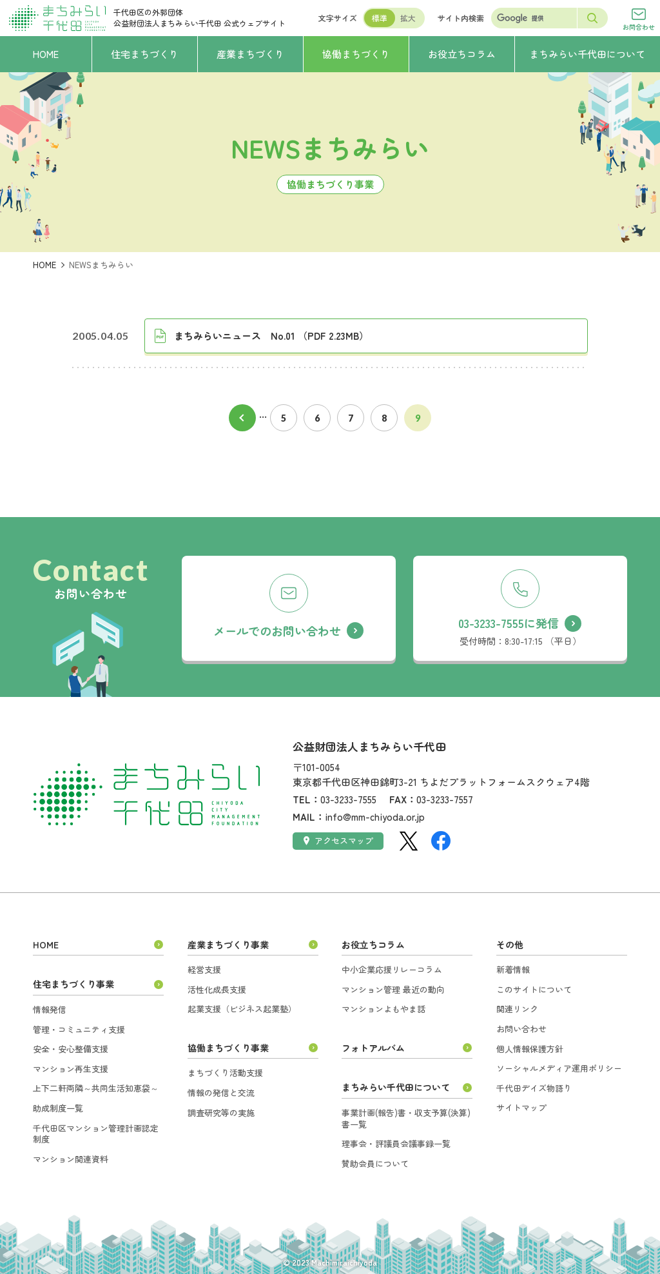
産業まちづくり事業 (228, 944)
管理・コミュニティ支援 (79, 1029)
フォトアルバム (373, 1047)
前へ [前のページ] (242, 417)
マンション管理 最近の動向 (393, 989)
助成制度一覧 (58, 1108)
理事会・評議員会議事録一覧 (396, 1143)
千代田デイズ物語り (534, 1088)
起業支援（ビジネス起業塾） (242, 1009)
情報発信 (49, 1009)
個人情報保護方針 (529, 1049)
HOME (44, 265)
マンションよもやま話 (383, 1009)
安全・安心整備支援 (70, 1049)
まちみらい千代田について (396, 1087)
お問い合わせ (521, 1029)
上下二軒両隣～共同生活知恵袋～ (96, 1088)
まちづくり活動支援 (225, 1072)
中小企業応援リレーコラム (392, 969)
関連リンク (517, 1009)
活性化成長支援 (217, 989)
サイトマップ (521, 1107)
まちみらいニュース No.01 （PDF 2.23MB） (271, 335)
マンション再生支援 (70, 1069)
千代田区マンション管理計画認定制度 (96, 1134)
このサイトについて (534, 989)
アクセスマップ (339, 840)
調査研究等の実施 (221, 1112)
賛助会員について (375, 1163)
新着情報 (513, 969)
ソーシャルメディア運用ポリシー (559, 1068)
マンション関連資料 (70, 1159)
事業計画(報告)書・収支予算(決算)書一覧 (406, 1118)
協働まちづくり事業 (228, 1047)
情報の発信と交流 (221, 1092)
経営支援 (204, 969)
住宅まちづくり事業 (73, 983)
